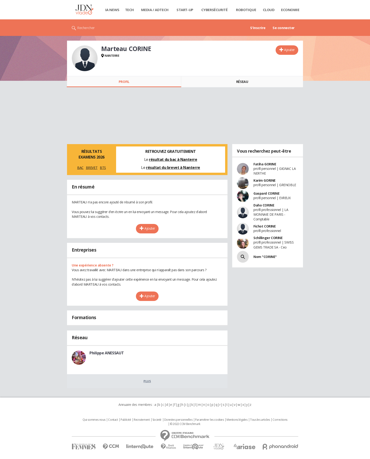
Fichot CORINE (264, 226)
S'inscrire (257, 27)
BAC (80, 167)
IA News (112, 9)
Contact (113, 419)
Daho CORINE (263, 205)
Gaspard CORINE (266, 193)
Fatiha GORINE (264, 164)
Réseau (242, 81)
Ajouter (289, 49)
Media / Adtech (154, 9)
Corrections (280, 419)
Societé (156, 419)
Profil (124, 81)
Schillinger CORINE (267, 238)
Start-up (185, 9)
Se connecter (284, 27)
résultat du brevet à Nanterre (173, 167)
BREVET (91, 167)
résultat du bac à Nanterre (173, 159)
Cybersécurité (214, 9)
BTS (103, 167)
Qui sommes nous (94, 419)
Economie (290, 9)
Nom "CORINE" (265, 256)
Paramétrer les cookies (209, 419)
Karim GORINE (264, 180)
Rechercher (86, 27)
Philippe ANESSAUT (106, 353)
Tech (129, 9)
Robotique (246, 9)
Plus (147, 381)
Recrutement (142, 419)
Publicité (126, 419)
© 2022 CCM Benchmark (185, 424)
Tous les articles (260, 419)
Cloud (269, 9)
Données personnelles (178, 419)
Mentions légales (237, 419)
